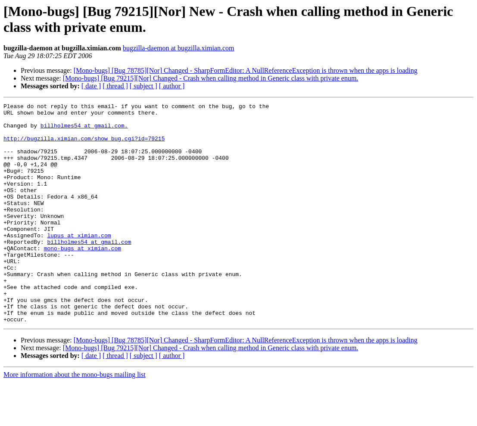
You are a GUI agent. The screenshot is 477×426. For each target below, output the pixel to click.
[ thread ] (115, 86)
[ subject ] (143, 86)
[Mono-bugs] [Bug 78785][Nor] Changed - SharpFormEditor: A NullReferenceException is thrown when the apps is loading (246, 70)
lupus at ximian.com (79, 262)
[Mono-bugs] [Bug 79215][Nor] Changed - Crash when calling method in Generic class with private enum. (211, 78)
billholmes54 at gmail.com (89, 270)
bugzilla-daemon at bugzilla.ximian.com (178, 48)
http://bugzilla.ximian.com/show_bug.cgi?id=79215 (84, 146)
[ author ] (172, 86)
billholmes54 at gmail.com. (84, 130)
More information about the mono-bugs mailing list (74, 418)
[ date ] (91, 86)
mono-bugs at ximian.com (82, 278)
